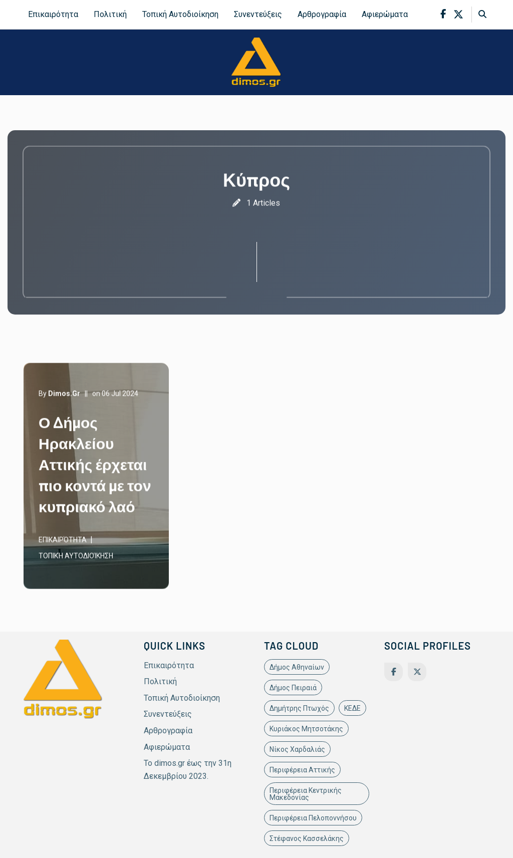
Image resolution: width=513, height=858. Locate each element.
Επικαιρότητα (53, 14)
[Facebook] (393, 672)
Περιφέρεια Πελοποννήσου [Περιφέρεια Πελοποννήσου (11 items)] (313, 818)
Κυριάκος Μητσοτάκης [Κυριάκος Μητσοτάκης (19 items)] (306, 729)
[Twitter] (417, 672)
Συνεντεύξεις (258, 14)
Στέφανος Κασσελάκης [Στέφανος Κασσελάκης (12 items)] (307, 838)
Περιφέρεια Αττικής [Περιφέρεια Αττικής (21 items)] (302, 770)
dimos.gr (64, 395)
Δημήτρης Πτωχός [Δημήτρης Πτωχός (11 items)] (299, 708)
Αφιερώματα (385, 14)
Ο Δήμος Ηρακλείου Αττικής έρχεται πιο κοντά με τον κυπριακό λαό (95, 465)
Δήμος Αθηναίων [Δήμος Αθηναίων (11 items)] (297, 667)
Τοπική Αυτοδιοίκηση (180, 14)
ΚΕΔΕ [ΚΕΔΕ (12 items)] (352, 708)
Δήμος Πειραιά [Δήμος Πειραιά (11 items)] (293, 688)
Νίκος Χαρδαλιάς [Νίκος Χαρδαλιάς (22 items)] (297, 749)
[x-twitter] (458, 15)
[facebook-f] (443, 14)
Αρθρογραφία (322, 14)
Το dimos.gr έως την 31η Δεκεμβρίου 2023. (187, 769)
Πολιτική (110, 14)
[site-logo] (256, 62)
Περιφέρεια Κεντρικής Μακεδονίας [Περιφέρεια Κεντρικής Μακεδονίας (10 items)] (306, 793)
